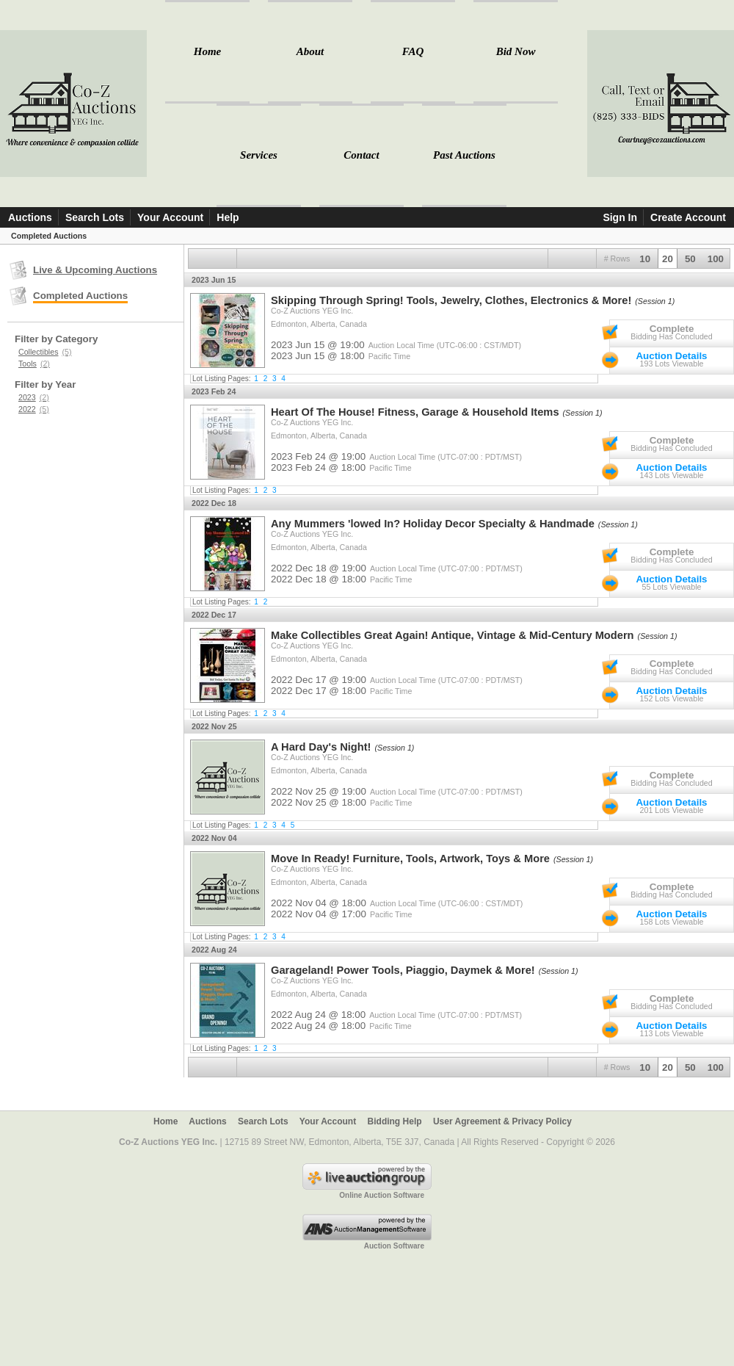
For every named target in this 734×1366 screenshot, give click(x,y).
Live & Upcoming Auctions (95, 269)
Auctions (30, 217)
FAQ (413, 51)
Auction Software (394, 1246)
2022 (33, 409)
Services (258, 155)
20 (667, 258)
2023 (33, 397)
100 (716, 258)
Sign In (620, 217)
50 (690, 258)
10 (644, 258)
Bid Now (516, 51)
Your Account (170, 217)
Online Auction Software (381, 1195)
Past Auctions (464, 155)
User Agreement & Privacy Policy (502, 1121)
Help (228, 217)
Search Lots (94, 217)
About (310, 51)
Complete (672, 328)
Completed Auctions (80, 295)
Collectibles (45, 351)
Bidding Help (395, 1121)
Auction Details (671, 355)
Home (208, 51)
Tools (34, 363)
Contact (361, 155)
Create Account (688, 217)
